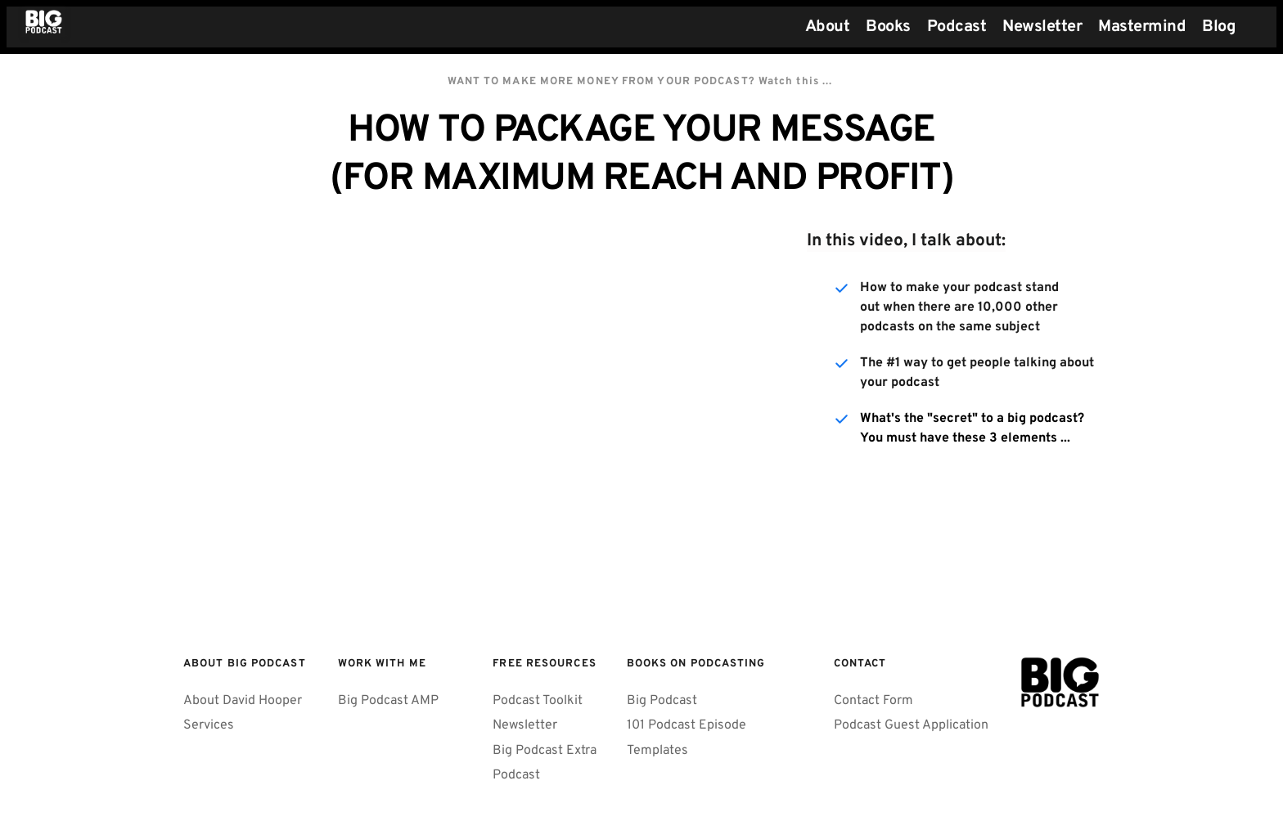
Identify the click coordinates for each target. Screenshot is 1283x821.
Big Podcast (662, 701)
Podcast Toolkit (538, 701)
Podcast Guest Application (911, 725)
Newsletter (525, 725)
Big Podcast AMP (388, 701)
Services (208, 725)
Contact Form (873, 701)
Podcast (516, 775)
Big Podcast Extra (544, 750)
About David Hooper (242, 701)
